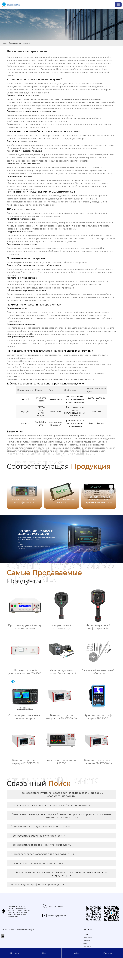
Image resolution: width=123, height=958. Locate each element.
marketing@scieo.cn (57, 916)
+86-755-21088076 (56, 906)
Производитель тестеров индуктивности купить (40, 844)
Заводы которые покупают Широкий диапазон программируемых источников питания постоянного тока (61, 816)
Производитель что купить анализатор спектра (40, 826)
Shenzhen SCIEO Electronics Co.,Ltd (36, 195)
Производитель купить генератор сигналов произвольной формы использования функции (61, 794)
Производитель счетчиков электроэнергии (37, 835)
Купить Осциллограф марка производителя (38, 884)
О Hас (76, 953)
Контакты (107, 953)
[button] (111, 491)
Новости (46, 953)
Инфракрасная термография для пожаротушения (42, 854)
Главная (4, 43)
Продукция (15, 953)
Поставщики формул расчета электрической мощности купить (50, 805)
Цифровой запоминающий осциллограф (36, 863)
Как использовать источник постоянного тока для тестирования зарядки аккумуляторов (61, 874)
